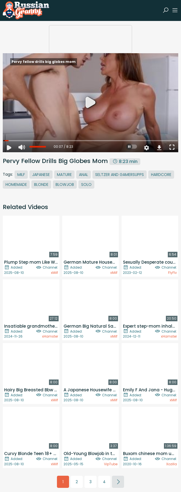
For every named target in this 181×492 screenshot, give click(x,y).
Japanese (41, 174)
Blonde (41, 184)
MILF (21, 174)
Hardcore (161, 174)
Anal (83, 174)
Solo (86, 184)
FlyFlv (172, 272)
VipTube (110, 464)
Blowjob (65, 184)
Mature (64, 174)
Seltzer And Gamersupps (119, 174)
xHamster (50, 336)
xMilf (54, 272)
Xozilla (171, 464)
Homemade (16, 184)
